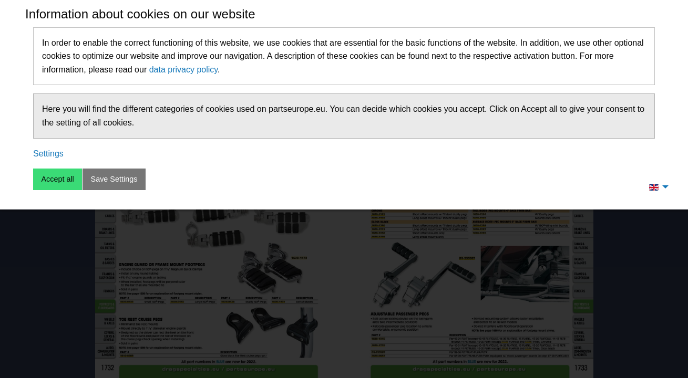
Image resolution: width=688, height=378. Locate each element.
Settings (48, 153)
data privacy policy (183, 69)
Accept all (57, 179)
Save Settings (114, 179)
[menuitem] (656, 187)
